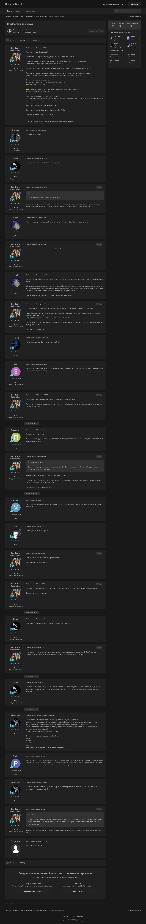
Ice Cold (15, 338)
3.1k (16, 68)
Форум (9, 12)
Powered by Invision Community (73, 921)
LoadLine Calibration (26, 30)
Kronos (15, 130)
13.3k (15, 236)
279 (16, 356)
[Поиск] (119, 11)
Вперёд (22, 40)
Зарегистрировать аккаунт (32, 891)
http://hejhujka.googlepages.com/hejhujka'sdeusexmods (45, 82)
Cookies (80, 916)
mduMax (15, 500)
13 (15, 774)
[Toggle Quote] (29, 193)
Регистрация (134, 4)
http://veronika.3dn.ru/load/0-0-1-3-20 (39, 91)
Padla (15, 756)
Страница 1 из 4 (37, 40)
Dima (15, 159)
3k (16, 177)
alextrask (15, 716)
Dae (15, 526)
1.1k (16, 148)
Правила (18, 11)
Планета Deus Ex (14, 4)
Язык (65, 916)
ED (15, 364)
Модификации (31, 32)
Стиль (72, 916)
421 (16, 733)
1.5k (16, 544)
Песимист (15, 430)
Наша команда (30, 11)
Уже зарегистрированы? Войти (114, 4)
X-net (15, 218)
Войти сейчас (78, 891)
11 (15, 448)
